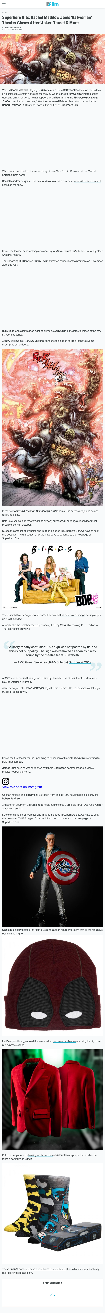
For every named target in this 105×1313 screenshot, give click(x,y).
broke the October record (23, 625)
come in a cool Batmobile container (46, 1269)
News (4, 12)
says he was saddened (29, 768)
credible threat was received (83, 804)
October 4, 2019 (80, 662)
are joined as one (88, 511)
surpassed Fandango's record (70, 521)
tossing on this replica (40, 1155)
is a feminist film (82, 688)
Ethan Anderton (13, 28)
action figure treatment (66, 929)
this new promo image (72, 615)
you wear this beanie (64, 1041)
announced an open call (58, 340)
